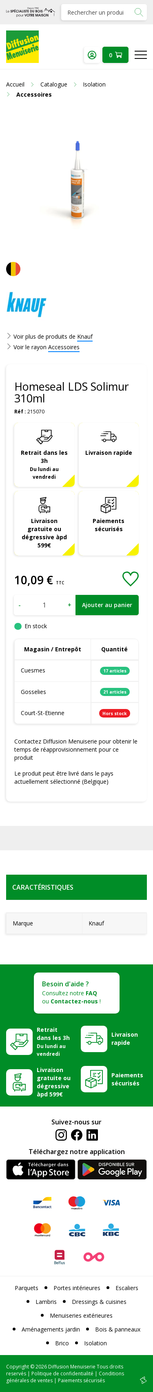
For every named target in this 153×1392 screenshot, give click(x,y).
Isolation (95, 1343)
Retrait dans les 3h (44, 464)
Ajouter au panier (107, 605)
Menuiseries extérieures (81, 1315)
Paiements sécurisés (108, 525)
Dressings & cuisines (99, 1302)
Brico (62, 1343)
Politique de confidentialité (62, 1373)
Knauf (85, 336)
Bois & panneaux (117, 1329)
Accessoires (64, 347)
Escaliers (126, 1288)
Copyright (17, 1366)
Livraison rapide (108, 452)
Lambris (46, 1302)
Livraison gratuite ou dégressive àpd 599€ (44, 533)
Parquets (26, 1288)
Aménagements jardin (51, 1329)
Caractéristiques (42, 887)
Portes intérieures (76, 1288)
